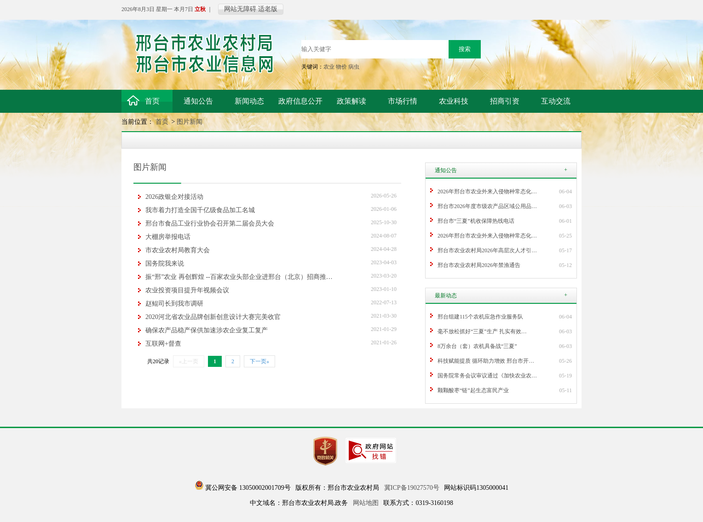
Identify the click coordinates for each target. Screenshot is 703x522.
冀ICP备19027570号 (411, 487)
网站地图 (366, 502)
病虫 (353, 67)
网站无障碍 (240, 9)
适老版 (267, 9)
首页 (163, 121)
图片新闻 (189, 121)
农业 (328, 67)
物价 (341, 67)
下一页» (259, 361)
